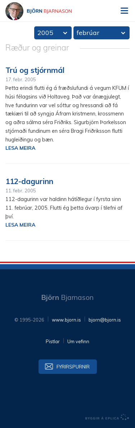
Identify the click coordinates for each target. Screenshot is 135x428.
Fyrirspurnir (73, 367)
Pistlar (53, 341)
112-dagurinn (29, 181)
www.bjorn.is (66, 320)
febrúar (88, 33)
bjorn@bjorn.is (105, 320)
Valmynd (124, 11)
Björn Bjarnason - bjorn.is (45, 11)
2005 (45, 33)
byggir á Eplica (107, 417)
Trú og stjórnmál (34, 70)
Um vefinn (78, 341)
